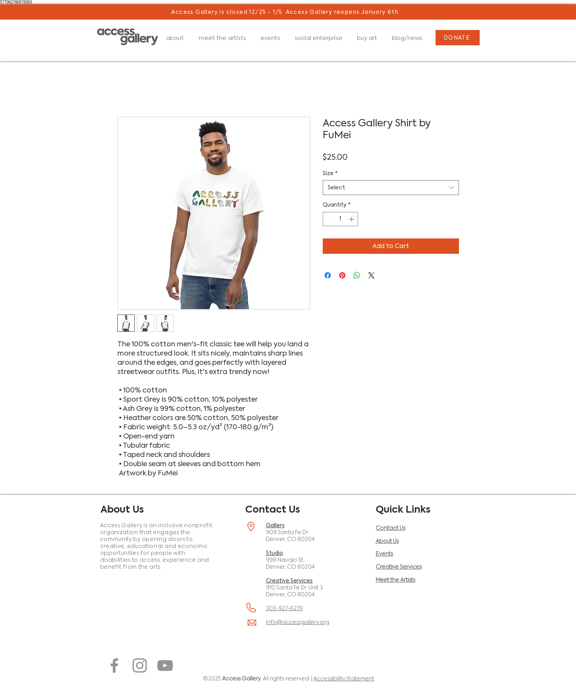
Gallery (275, 525)
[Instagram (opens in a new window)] (139, 665)
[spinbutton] (340, 219)
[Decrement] (328, 219)
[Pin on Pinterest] (342, 275)
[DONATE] (458, 37)
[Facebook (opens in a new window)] (114, 665)
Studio (274, 552)
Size (330, 173)
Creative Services (289, 580)
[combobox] (391, 187)
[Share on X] (371, 275)
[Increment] (352, 219)
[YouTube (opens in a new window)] (165, 665)
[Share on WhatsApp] (356, 275)
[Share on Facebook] (327, 275)
